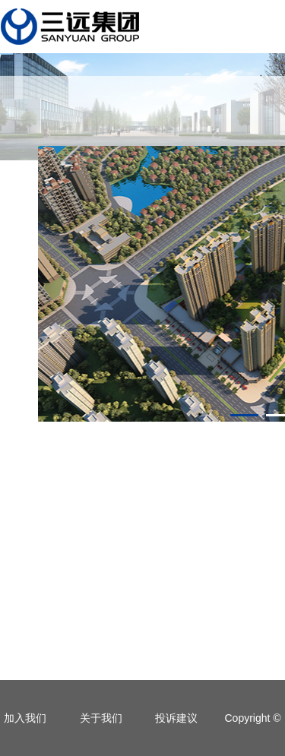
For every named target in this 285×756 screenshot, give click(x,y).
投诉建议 (176, 718)
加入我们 (25, 718)
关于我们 (101, 718)
